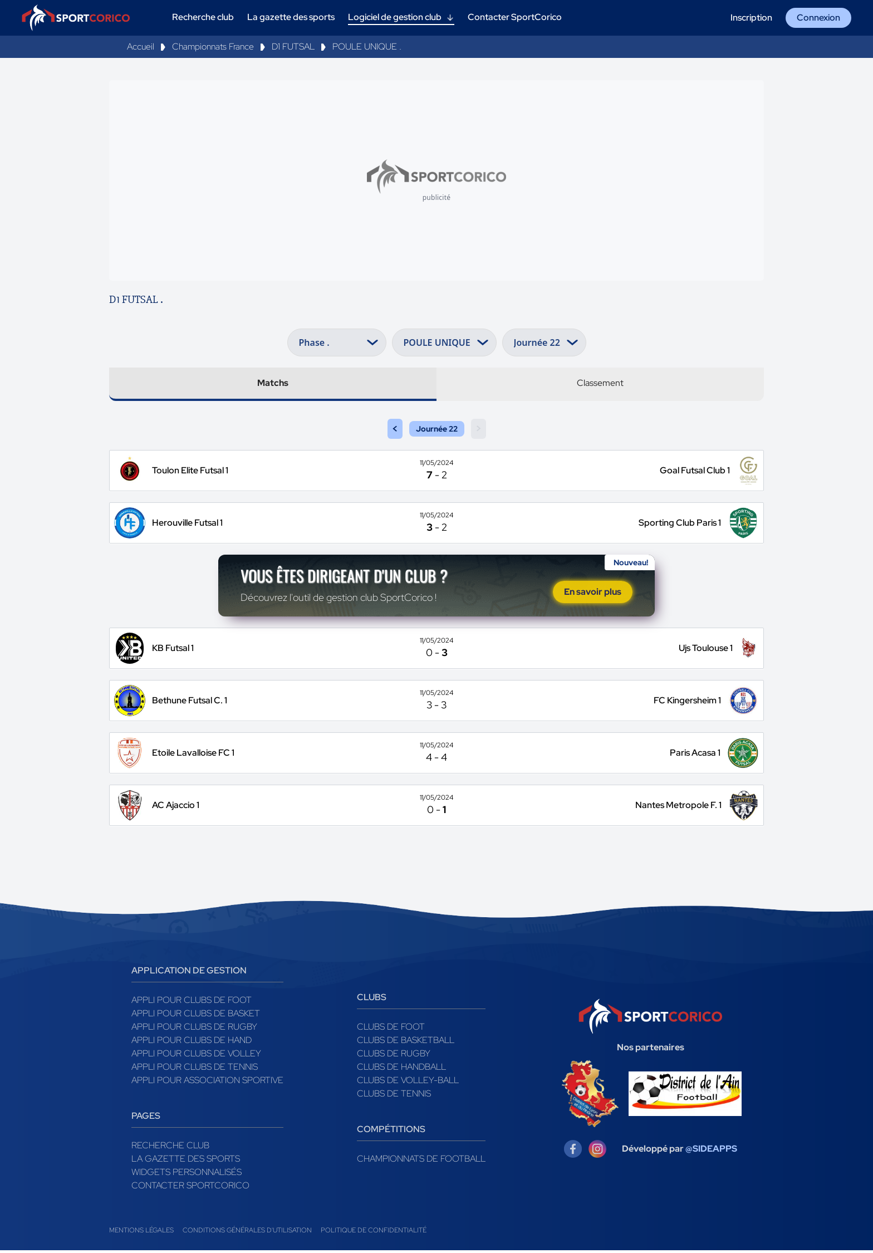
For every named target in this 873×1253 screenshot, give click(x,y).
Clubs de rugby (393, 1056)
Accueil (140, 46)
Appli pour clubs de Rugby (194, 1029)
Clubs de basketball (405, 1043)
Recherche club (170, 1148)
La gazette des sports (185, 1161)
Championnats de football (421, 1161)
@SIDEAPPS (711, 1151)
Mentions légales (141, 1232)
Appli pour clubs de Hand (191, 1043)
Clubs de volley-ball (408, 1083)
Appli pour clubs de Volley (196, 1056)
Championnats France (213, 46)
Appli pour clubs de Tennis (194, 1069)
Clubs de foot (391, 1029)
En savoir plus (592, 593)
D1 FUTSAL (293, 46)
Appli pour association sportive (207, 1083)
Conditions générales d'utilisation (247, 1232)
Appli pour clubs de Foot (191, 1003)
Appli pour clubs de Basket (195, 1016)
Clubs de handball (401, 1069)
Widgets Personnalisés (186, 1175)
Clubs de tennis (394, 1096)
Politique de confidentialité (373, 1232)
